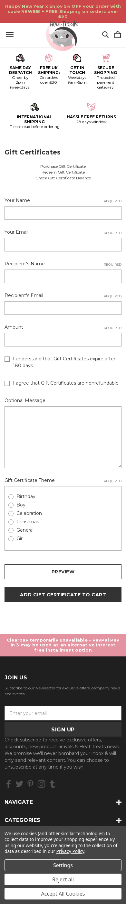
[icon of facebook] (9, 784)
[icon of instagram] (41, 784)
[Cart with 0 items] (117, 35)
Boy (20, 505)
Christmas (27, 522)
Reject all (63, 879)
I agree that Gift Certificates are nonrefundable (66, 383)
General (25, 530)
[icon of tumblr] (52, 784)
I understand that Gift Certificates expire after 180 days (64, 362)
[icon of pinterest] (30, 784)
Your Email (63, 232)
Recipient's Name (63, 264)
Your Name (63, 200)
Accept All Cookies (63, 893)
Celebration (29, 513)
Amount (63, 327)
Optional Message (25, 400)
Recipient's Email (63, 295)
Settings (63, 865)
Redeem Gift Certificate (63, 172)
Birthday (25, 496)
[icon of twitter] (19, 784)
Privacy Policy (70, 851)
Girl (20, 538)
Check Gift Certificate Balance (63, 177)
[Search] (105, 35)
